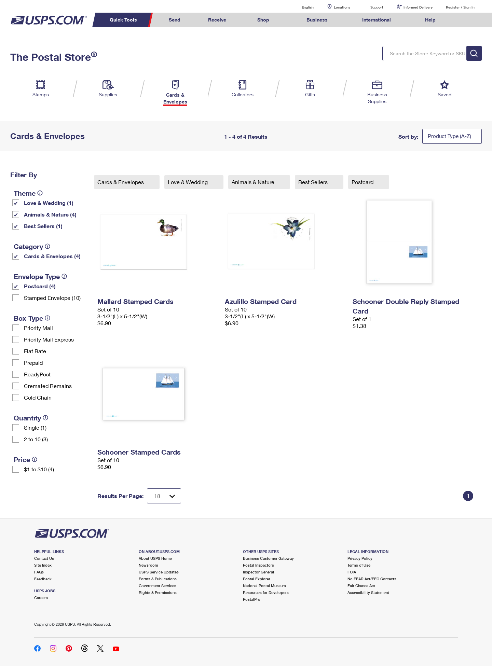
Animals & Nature (254, 182)
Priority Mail (38, 327)
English (301, 7)
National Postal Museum (264, 585)
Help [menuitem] (430, 20)
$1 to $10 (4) (39, 469)
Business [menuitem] (317, 20)
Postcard (363, 182)
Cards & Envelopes (121, 182)
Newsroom (148, 565)
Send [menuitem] (174, 20)
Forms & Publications (158, 579)
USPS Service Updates (159, 572)
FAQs (39, 572)
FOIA (351, 572)
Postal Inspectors (258, 565)
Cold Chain (38, 397)
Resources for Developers (266, 592)
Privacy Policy (359, 558)
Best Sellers (313, 182)
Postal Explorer (256, 579)
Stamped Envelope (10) (52, 297)
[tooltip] (40, 193)
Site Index (43, 565)
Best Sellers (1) (43, 226)
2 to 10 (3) (36, 439)
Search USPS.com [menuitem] (462, 20)
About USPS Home (155, 558)
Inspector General (258, 572)
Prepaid (33, 362)
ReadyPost (37, 374)
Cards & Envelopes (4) (52, 256)
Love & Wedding (188, 182)
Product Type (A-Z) (449, 136)
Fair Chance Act (361, 585)
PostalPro (251, 599)
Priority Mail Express (49, 339)
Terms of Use (358, 565)
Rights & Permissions (158, 592)
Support (376, 7)
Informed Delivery (418, 7)
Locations (342, 7)
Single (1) (35, 427)
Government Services (157, 585)
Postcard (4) (40, 286)
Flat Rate (35, 351)
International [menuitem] (376, 20)
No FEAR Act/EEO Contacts (371, 579)
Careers (41, 597)
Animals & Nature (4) (50, 214)
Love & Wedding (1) (48, 202)
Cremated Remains (48, 386)
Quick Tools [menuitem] (123, 20)
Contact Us (44, 558)
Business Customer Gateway (268, 558)
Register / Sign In (460, 7)
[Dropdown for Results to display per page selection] (164, 495)
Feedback (43, 579)
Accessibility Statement (368, 592)
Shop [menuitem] (263, 20)
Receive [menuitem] (217, 20)
